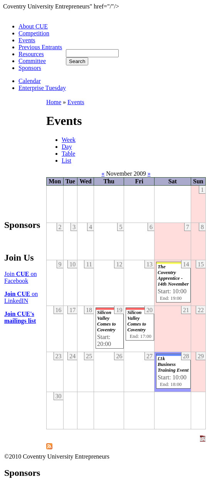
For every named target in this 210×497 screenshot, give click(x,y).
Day (67, 146)
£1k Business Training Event (173, 364)
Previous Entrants (40, 47)
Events (26, 40)
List (66, 160)
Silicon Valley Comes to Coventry (106, 321)
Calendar (29, 81)
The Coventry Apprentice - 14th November (173, 275)
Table (68, 153)
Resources (31, 54)
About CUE (33, 26)
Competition (33, 33)
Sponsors (29, 68)
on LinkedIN (21, 297)
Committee (32, 61)
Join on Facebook (20, 277)
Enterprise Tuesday (42, 88)
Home (53, 102)
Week (69, 139)
